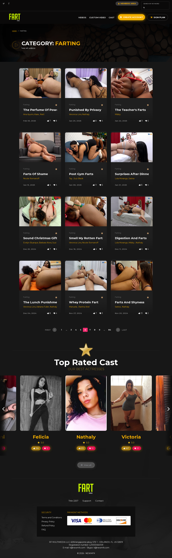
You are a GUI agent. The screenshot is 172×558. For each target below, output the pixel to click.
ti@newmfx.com (77, 544)
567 (126, 444)
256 (36, 444)
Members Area (120, 3)
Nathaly (85, 110)
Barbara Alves (45, 239)
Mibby (118, 110)
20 (136, 444)
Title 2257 (71, 497)
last (121, 326)
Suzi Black (78, 175)
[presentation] (3, 405)
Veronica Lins (75, 110)
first (51, 326)
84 (110, 326)
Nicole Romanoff (31, 175)
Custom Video (97, 13)
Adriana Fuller (42, 303)
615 (81, 444)
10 (91, 444)
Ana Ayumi (28, 110)
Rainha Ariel (83, 303)
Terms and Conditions (52, 514)
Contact (101, 497)
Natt (42, 110)
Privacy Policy (48, 518)
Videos (82, 13)
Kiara (36, 110)
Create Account (131, 13)
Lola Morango (121, 175)
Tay (71, 175)
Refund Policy (48, 522)
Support (87, 497)
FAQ (44, 526)
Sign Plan (157, 13)
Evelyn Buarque (30, 239)
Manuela (73, 303)
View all (86, 461)
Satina (131, 175)
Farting (26, 101)
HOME (14, 27)
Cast (111, 13)
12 (46, 444)
